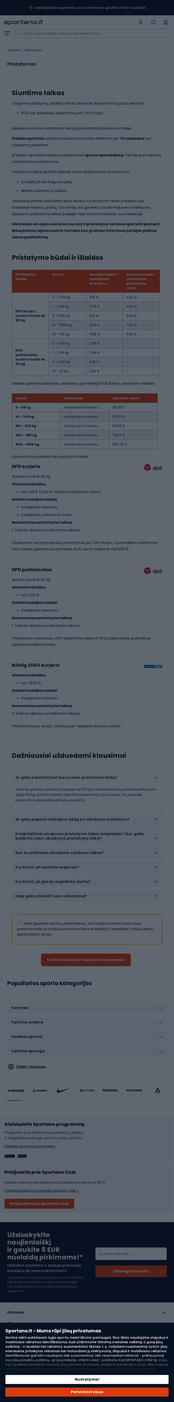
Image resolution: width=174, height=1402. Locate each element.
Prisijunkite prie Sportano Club (39, 1203)
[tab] (87, 1009)
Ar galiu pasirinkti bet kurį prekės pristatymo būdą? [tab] (66, 777)
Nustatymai (87, 1379)
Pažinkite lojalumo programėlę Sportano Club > (42, 1190)
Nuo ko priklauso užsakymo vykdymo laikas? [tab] (59, 852)
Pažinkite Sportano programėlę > (30, 1146)
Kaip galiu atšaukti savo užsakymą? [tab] (51, 896)
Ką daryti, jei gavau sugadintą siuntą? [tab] (53, 881)
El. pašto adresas (114, 1253)
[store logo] (70, 22)
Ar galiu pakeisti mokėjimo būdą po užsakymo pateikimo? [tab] (72, 819)
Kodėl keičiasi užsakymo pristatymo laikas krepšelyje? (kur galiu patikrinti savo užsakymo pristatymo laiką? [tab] (79, 836)
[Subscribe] (131, 1271)
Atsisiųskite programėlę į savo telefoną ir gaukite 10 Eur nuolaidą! (90, 7)
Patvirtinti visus (87, 1392)
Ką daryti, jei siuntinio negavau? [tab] (47, 867)
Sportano (13, 50)
